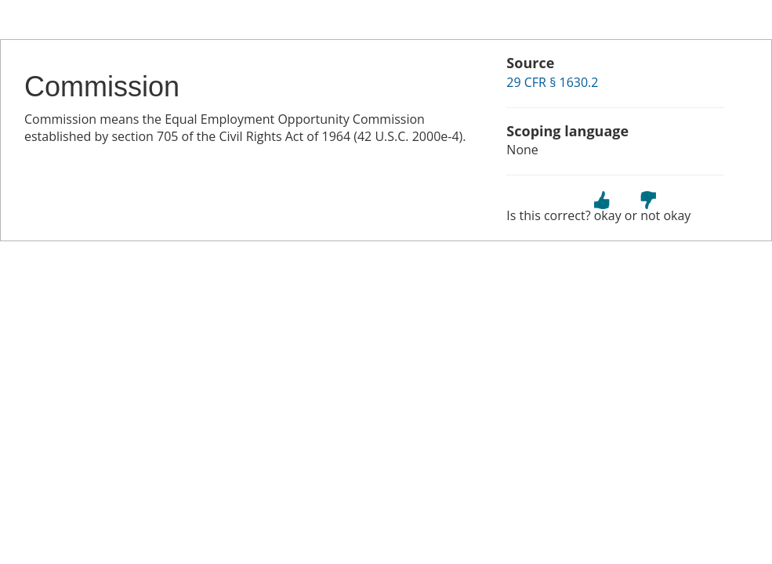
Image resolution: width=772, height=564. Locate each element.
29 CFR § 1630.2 (552, 82)
